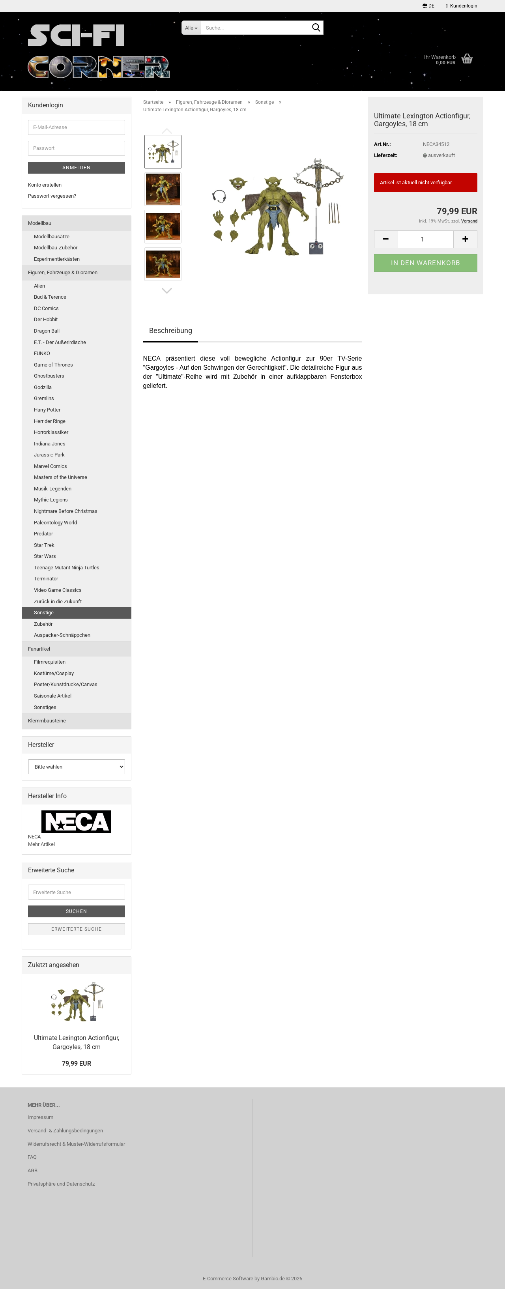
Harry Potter (47, 410)
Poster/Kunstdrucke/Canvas (65, 684)
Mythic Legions (51, 500)
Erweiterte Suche (76, 929)
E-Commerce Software (228, 1279)
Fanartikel (39, 649)
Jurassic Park (49, 455)
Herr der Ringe (49, 421)
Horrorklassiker (51, 432)
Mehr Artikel (41, 844)
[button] (428, 6)
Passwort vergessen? (52, 196)
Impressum (40, 1117)
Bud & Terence (50, 297)
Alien (39, 286)
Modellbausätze (51, 236)
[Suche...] (191, 28)
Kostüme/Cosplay (54, 673)
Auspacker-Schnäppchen (62, 635)
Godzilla (43, 387)
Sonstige (44, 613)
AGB (32, 1170)
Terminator (46, 579)
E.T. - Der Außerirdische (60, 342)
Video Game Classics (58, 590)
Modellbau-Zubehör (55, 248)
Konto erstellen (45, 185)
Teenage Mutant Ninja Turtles (66, 568)
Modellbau (39, 223)
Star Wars (45, 556)
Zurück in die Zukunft (58, 601)
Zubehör (43, 624)
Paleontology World (55, 523)
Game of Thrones (53, 365)
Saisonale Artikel (52, 696)
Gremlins (44, 398)
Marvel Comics (50, 466)
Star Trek (44, 545)
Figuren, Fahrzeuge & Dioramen (62, 272)
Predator (43, 534)
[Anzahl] (426, 239)
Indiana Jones (49, 444)
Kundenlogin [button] (461, 6)
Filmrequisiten (49, 662)
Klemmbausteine (47, 721)
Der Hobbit (46, 319)
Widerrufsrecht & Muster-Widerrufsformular (76, 1144)
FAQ (32, 1157)
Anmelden (76, 167)
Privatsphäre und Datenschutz (61, 1184)
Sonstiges (45, 707)
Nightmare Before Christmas (65, 511)
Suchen (76, 911)
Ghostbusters (49, 376)
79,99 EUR (76, 1063)
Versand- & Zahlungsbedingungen (65, 1131)
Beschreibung (170, 330)
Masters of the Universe (60, 477)
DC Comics (46, 308)
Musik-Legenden (52, 489)
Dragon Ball (47, 331)
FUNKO (42, 353)
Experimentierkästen (57, 259)
